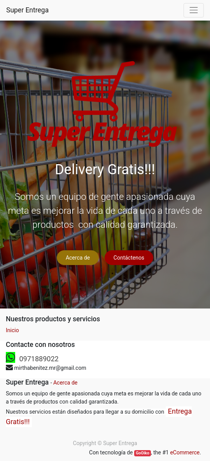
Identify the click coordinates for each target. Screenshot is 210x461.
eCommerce (185, 452)
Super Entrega (27, 10)
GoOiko (142, 453)
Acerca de (78, 258)
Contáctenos (129, 258)
